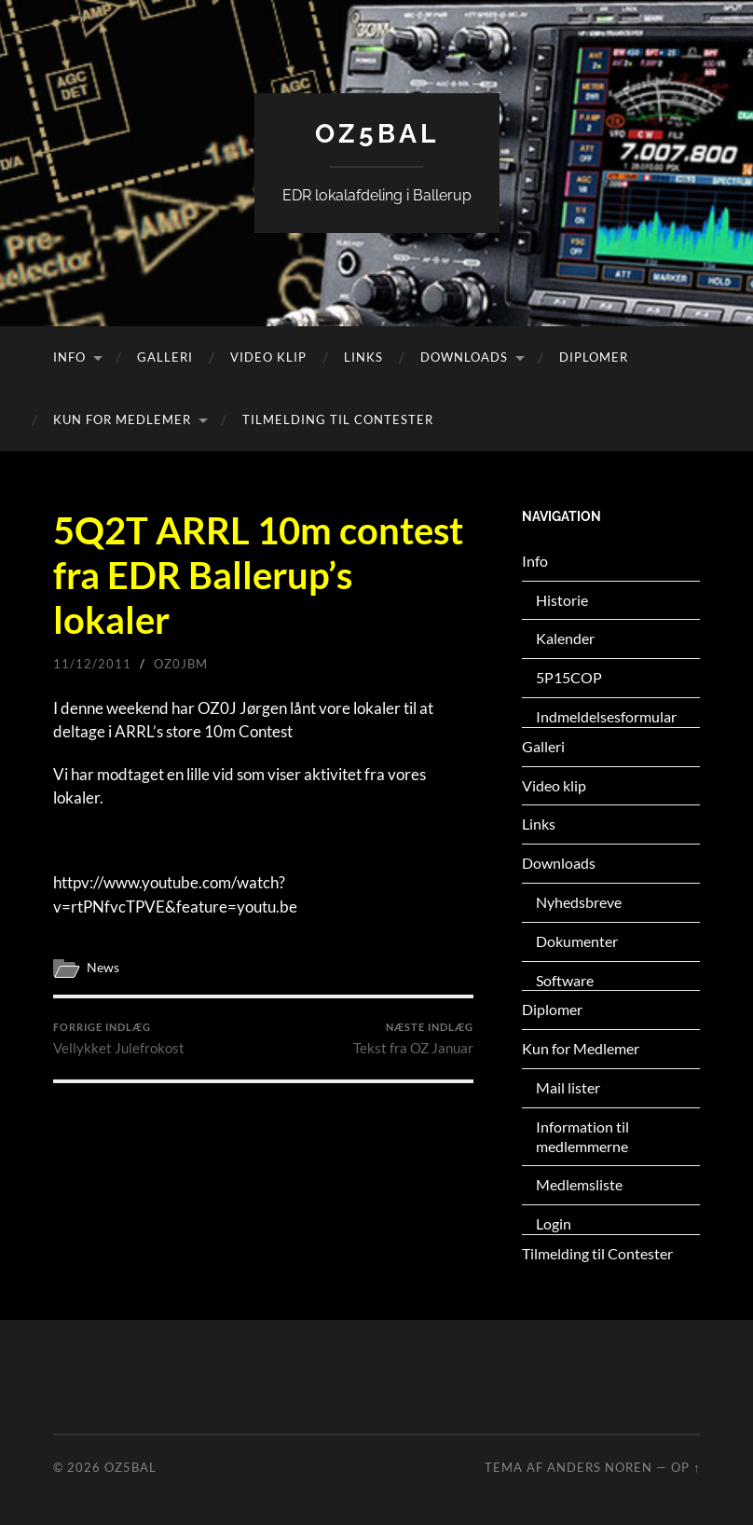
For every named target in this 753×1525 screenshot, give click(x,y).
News (103, 967)
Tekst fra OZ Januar (413, 1039)
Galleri (165, 357)
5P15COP (569, 677)
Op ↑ (685, 1467)
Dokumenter (577, 941)
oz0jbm (181, 663)
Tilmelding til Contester (337, 419)
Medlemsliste (579, 1184)
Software (565, 980)
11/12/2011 (92, 663)
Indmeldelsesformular (606, 716)
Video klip (268, 357)
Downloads (464, 357)
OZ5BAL (377, 133)
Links (363, 357)
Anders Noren (599, 1467)
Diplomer (593, 357)
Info (69, 357)
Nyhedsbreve (579, 902)
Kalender (565, 638)
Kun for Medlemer (122, 419)
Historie (562, 600)
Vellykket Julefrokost (119, 1039)
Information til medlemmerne (582, 1136)
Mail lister (568, 1087)
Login (553, 1223)
